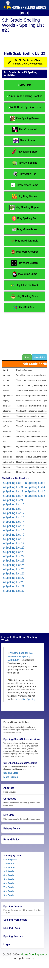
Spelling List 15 (13, 526)
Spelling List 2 (35, 482)
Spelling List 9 (13, 500)
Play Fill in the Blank (25, 285)
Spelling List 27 (13, 577)
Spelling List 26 (13, 573)
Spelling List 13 (13, 517)
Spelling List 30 (13, 590)
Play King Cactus (24, 196)
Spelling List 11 (13, 508)
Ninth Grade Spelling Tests (24, 107)
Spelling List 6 (35, 491)
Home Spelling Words (34, 954)
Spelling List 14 (13, 521)
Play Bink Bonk (24, 307)
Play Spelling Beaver (24, 118)
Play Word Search (24, 263)
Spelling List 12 (13, 513)
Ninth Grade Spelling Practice (24, 96)
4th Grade (8, 875)
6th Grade (8, 883)
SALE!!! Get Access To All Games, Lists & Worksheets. (25, 62)
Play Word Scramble (24, 240)
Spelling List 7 (13, 495)
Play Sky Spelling (24, 162)
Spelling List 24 (13, 564)
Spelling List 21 (13, 552)
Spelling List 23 (13, 560)
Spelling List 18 (13, 539)
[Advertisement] (23, 42)
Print (26, 357)
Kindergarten (10, 859)
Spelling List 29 (13, 586)
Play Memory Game (24, 185)
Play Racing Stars (24, 151)
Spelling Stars (10, 772)
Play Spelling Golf (24, 218)
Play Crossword (24, 129)
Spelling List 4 (35, 487)
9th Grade (8, 895)
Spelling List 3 (13, 487)
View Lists (24, 84)
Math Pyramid (10, 777)
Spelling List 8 (35, 495)
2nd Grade (9, 867)
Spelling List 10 (13, 504)
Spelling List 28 (13, 582)
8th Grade (8, 891)
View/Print (39, 357)
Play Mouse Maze (25, 229)
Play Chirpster (24, 140)
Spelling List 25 (13, 569)
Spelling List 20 (13, 547)
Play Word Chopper (24, 252)
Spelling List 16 (13, 530)
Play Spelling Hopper (24, 207)
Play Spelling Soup (24, 296)
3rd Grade (8, 871)
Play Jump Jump (24, 274)
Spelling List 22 (13, 556)
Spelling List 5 (13, 491)
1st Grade (8, 863)
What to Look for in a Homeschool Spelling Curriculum (20, 656)
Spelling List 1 (13, 482)
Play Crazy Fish (24, 174)
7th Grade (8, 887)
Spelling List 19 (13, 543)
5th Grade (8, 879)
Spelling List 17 (13, 534)
